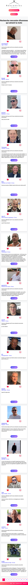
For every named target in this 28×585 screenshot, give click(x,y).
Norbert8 (3, 112)
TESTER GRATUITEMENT (14, 10)
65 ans (13, 562)
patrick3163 (4, 285)
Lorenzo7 (4, 527)
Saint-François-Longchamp (7, 217)
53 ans (7, 148)
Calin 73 (3, 216)
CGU (14, 583)
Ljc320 (3, 561)
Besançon (4, 114)
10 (26, 579)
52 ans (8, 114)
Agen (3, 44)
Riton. (3, 181)
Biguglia (3, 424)
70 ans (10, 355)
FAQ (11, 583)
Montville (3, 459)
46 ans (12, 183)
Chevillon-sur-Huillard (6, 183)
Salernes (3, 79)
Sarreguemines (5, 355)
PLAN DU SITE (19, 583)
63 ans (12, 286)
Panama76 (4, 458)
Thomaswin (4, 147)
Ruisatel (3, 78)
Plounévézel (4, 252)
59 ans (6, 528)
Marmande (4, 390)
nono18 (3, 319)
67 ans (15, 217)
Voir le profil (14, 56)
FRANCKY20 (4, 423)
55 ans (8, 390)
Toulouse (3, 148)
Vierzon (3, 321)
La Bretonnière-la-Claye (6, 562)
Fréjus (3, 528)
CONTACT (25, 583)
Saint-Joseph (4, 493)
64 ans (5, 44)
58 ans (7, 79)
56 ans (8, 252)
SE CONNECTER (14, 14)
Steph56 (3, 388)
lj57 (2, 354)
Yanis (3, 492)
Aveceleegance (5, 43)
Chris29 (3, 250)
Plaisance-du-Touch (6, 286)
